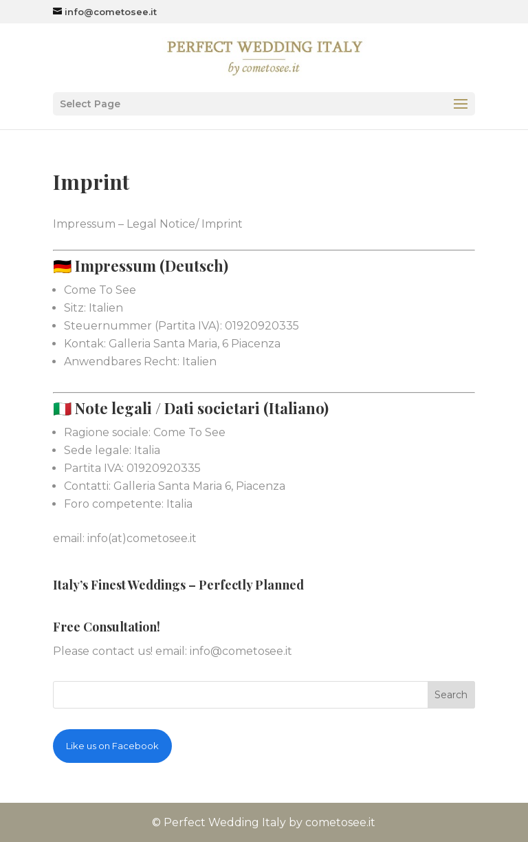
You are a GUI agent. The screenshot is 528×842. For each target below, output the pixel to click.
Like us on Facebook (112, 745)
